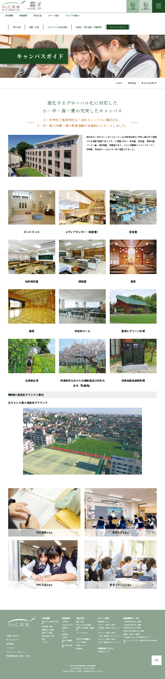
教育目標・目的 (47, 626)
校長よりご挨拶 (47, 633)
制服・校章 (79, 622)
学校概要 (9, 15)
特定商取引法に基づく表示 (18, 655)
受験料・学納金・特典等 (131, 634)
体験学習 (65, 634)
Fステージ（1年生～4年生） (107, 625)
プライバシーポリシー (16, 652)
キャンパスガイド (82, 633)
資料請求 (10, 643)
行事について (80, 645)
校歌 (43, 639)
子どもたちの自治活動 (83, 625)
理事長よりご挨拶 (48, 630)
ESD (63, 631)
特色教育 (23, 15)
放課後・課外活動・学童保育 (85, 629)
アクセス (10, 648)
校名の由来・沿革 (48, 636)
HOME (119, 83)
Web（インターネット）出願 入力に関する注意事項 (140, 641)
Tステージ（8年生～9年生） (107, 639)
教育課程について (104, 622)
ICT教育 (64, 637)
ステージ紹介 (53, 15)
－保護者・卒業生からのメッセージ (109, 629)
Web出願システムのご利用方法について (136, 637)
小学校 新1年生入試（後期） (132, 625)
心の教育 (65, 622)
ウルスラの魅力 (72, 15)
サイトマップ (12, 639)
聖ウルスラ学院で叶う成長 (50, 622)
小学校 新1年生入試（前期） (132, 622)
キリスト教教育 (81, 642)
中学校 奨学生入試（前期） (132, 628)
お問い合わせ (12, 635)
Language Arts (67, 625)
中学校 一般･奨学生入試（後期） (134, 631)
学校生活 (37, 15)
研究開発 (79, 649)
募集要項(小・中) (131, 618)
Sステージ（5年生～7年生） (107, 633)
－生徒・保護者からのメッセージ (109, 636)
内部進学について (105, 648)
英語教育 (65, 628)
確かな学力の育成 (67, 646)
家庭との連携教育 (67, 641)
